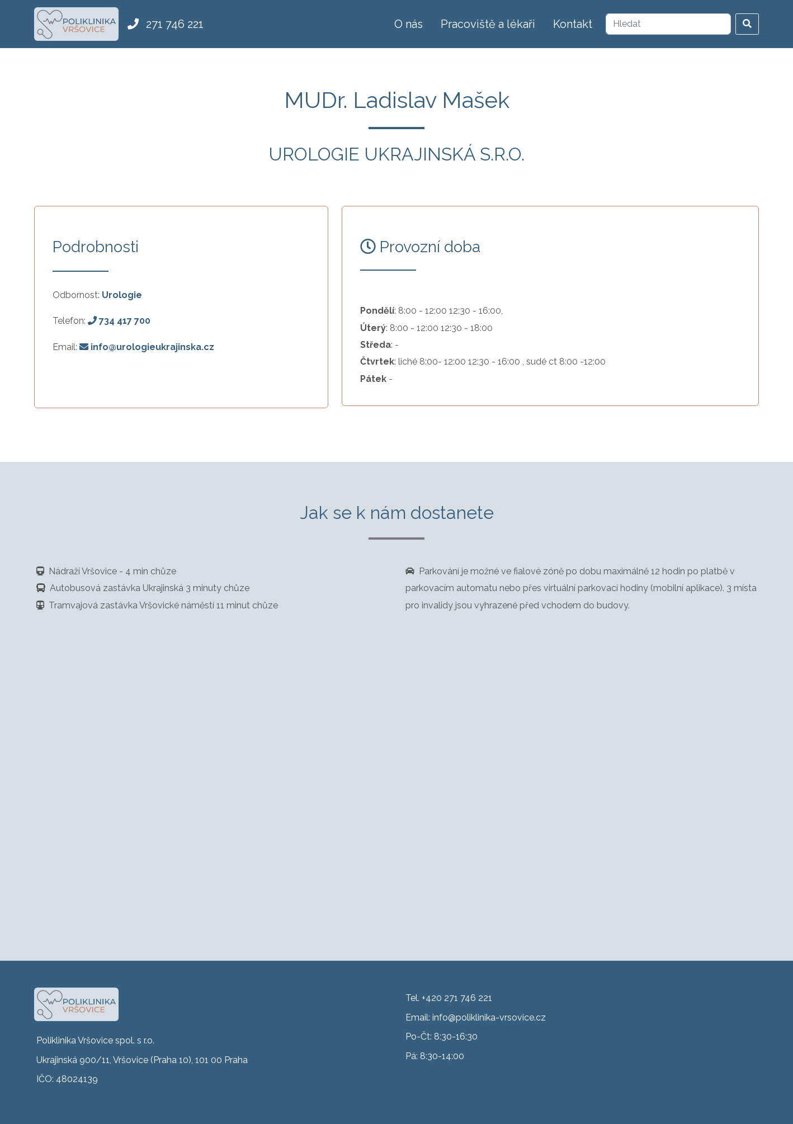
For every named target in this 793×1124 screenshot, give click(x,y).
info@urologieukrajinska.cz (146, 347)
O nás (408, 24)
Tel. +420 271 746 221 (448, 998)
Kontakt (572, 24)
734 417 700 (119, 320)
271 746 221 (166, 24)
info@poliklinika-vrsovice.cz (489, 1017)
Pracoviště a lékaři (488, 24)
